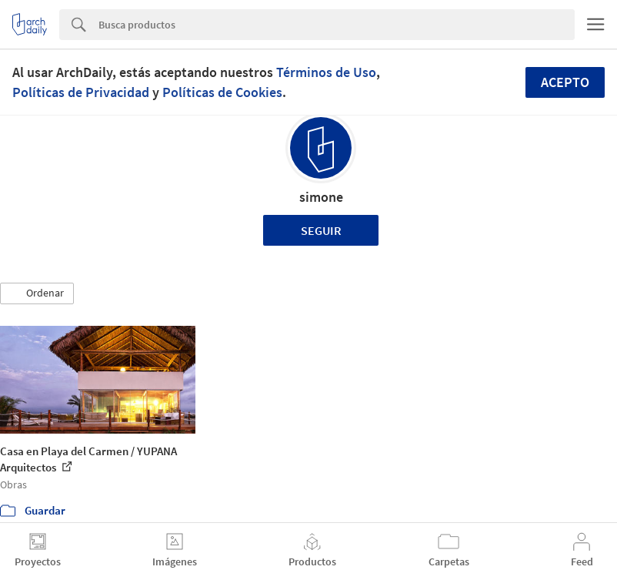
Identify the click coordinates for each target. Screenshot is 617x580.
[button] (37, 293)
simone (321, 197)
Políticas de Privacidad (80, 92)
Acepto (565, 82)
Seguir (321, 230)
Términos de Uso (326, 72)
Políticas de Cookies (222, 92)
